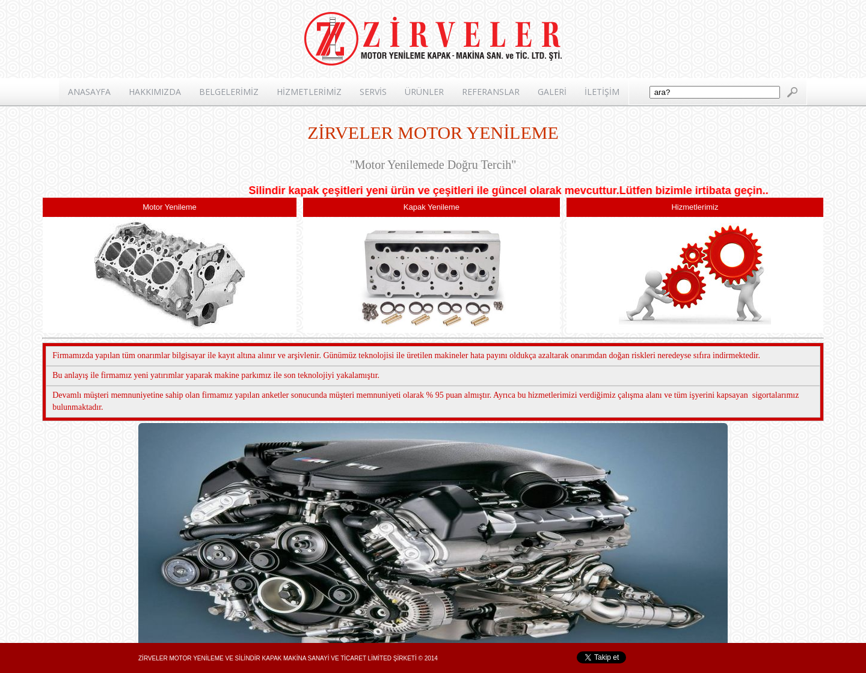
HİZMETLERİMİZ (309, 91)
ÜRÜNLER (424, 91)
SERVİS (373, 91)
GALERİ (552, 91)
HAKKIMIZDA (155, 91)
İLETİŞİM (602, 91)
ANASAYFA (89, 91)
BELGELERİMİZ (229, 91)
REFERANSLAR (491, 91)
